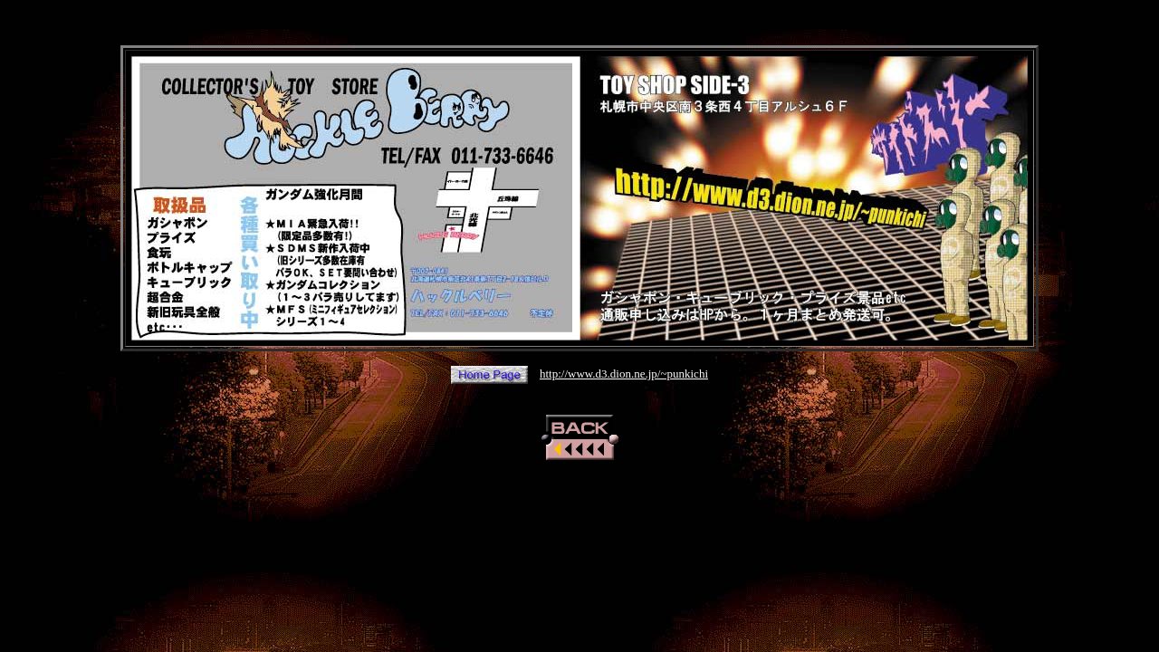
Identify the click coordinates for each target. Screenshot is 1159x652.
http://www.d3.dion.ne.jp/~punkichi (624, 373)
